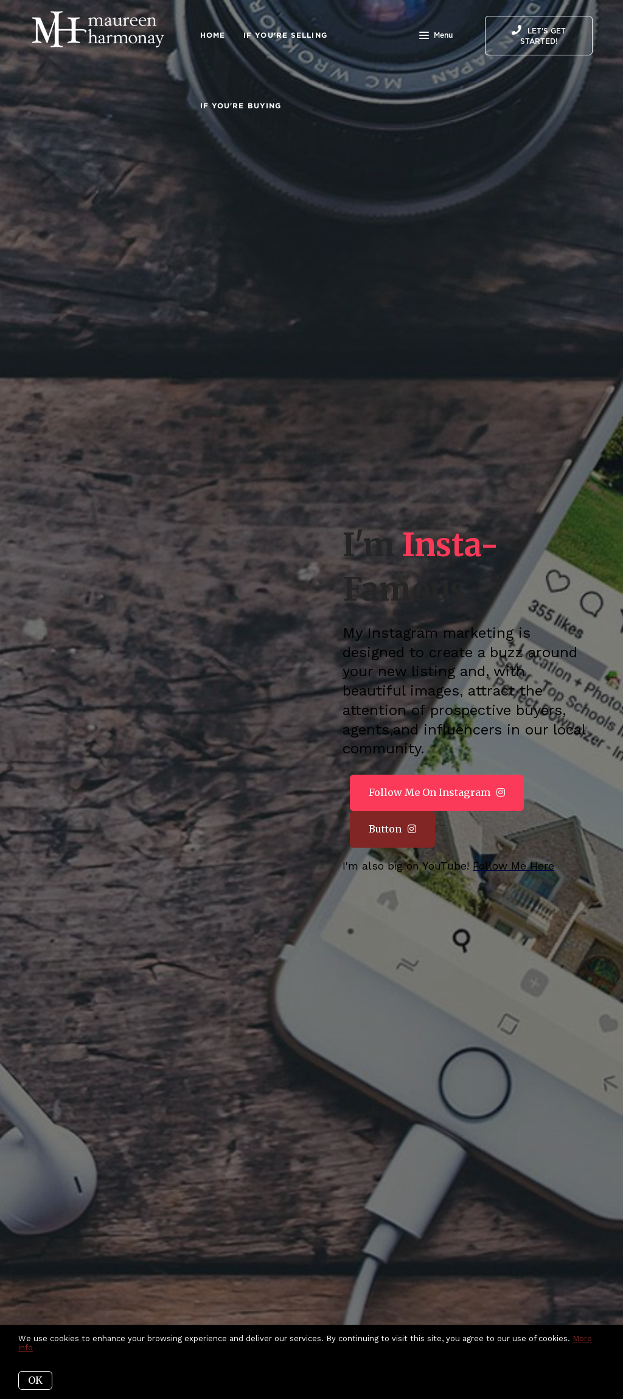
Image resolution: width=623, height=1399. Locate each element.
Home (212, 35)
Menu (436, 36)
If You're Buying (241, 106)
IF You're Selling (285, 35)
